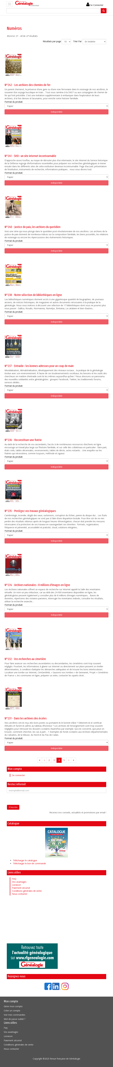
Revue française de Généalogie (65, 1058)
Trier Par (77, 41)
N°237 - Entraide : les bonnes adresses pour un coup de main (39, 366)
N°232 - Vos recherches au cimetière (25, 659)
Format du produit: (14, 101)
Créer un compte (12, 1010)
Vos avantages (19, 881)
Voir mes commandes (14, 1014)
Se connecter (18, 775)
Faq (5, 1027)
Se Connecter (94, 5)
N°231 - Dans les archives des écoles (26, 718)
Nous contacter (19, 893)
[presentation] (30, 799)
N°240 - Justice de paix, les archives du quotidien (32, 227)
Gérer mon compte (13, 1006)
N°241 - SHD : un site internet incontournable (30, 156)
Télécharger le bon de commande (29, 863)
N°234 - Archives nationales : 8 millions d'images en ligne (37, 585)
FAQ (14, 878)
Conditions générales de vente (27, 890)
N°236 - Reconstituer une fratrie (23, 440)
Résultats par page (52, 41)
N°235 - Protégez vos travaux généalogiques (30, 511)
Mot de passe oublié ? (14, 1019)
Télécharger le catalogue (25, 860)
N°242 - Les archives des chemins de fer (27, 85)
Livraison (16, 884)
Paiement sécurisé (21, 887)
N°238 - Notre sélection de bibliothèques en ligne (33, 295)
